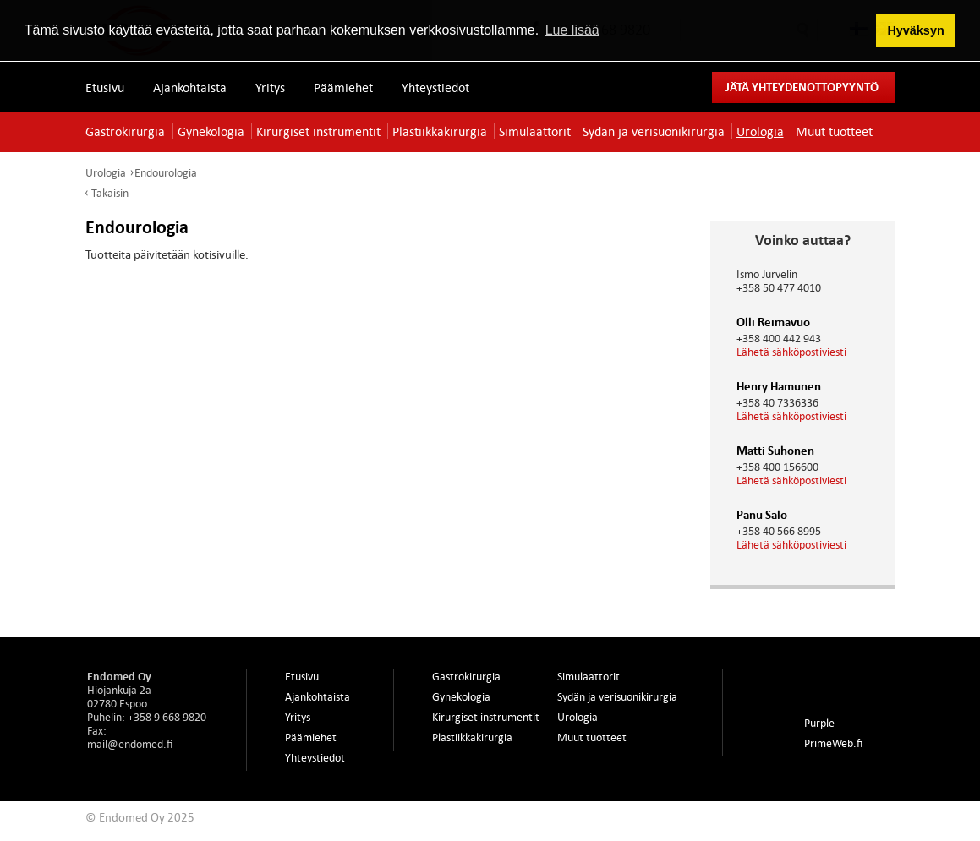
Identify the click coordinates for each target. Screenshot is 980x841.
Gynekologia (211, 131)
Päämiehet (343, 87)
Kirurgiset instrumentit (318, 131)
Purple (819, 722)
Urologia (760, 131)
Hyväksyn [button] (915, 30)
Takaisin (110, 192)
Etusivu (104, 87)
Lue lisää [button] (572, 30)
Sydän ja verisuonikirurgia (654, 131)
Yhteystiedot (435, 87)
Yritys (270, 87)
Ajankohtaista (190, 87)
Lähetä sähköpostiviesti (791, 351)
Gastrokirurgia (125, 131)
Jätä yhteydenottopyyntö (802, 86)
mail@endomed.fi (129, 744)
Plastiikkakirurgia (439, 131)
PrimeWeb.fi (833, 743)
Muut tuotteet (834, 131)
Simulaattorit (535, 131)
